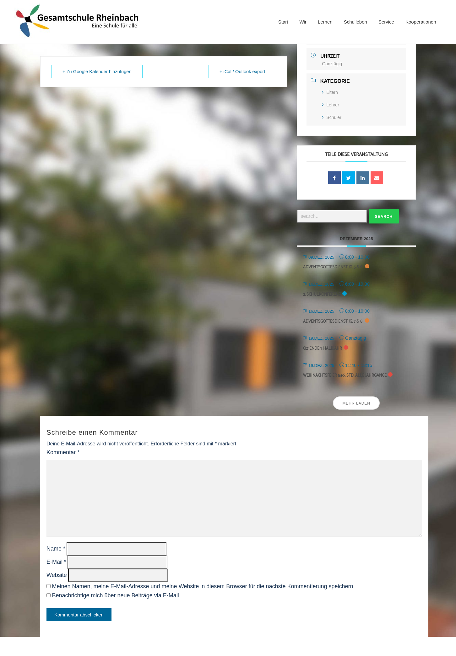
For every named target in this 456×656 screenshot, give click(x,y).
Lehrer (330, 104)
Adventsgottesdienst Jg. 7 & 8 (333, 321)
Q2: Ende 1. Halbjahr (322, 348)
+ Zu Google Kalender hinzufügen (97, 71)
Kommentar (62, 452)
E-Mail (56, 562)
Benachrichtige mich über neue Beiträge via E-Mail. (116, 595)
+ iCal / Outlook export (242, 71)
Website (56, 575)
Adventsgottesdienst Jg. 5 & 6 (333, 267)
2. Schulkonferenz (322, 294)
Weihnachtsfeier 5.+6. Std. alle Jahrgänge (345, 375)
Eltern (330, 92)
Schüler (331, 117)
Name (55, 549)
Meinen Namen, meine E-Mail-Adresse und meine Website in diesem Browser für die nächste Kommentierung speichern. (203, 586)
